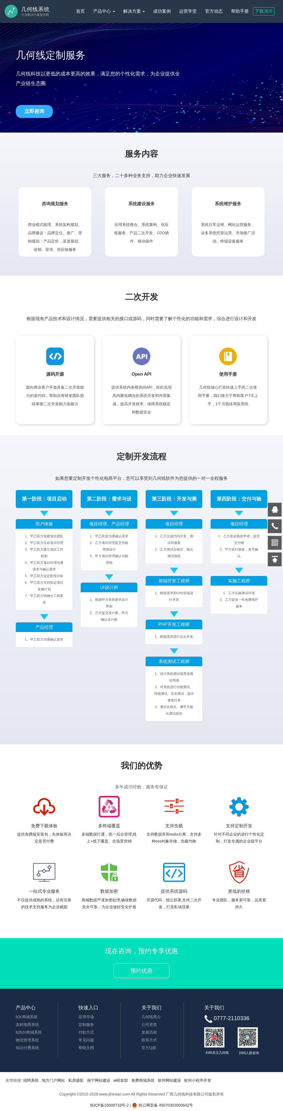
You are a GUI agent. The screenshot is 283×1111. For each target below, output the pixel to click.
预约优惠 (141, 971)
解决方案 (134, 11)
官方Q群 (149, 1048)
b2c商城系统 (27, 1017)
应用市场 (86, 1017)
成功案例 (162, 11)
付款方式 (86, 1032)
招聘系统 (31, 1080)
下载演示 (263, 11)
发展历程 (149, 1032)
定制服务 (86, 1024)
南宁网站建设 (98, 1080)
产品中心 (104, 11)
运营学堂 (188, 11)
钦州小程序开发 (197, 1080)
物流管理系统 (27, 1040)
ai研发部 (120, 1080)
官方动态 (214, 11)
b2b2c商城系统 (29, 1032)
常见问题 (86, 1040)
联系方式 (149, 1040)
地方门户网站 (53, 1080)
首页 (80, 11)
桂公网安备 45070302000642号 (162, 1105)
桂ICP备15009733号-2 (109, 1105)
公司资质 (149, 1024)
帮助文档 (86, 1048)
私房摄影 (76, 1080)
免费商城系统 (142, 1080)
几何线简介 (151, 1017)
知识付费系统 (27, 1048)
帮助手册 (240, 11)
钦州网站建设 (169, 1080)
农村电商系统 (27, 1024)
